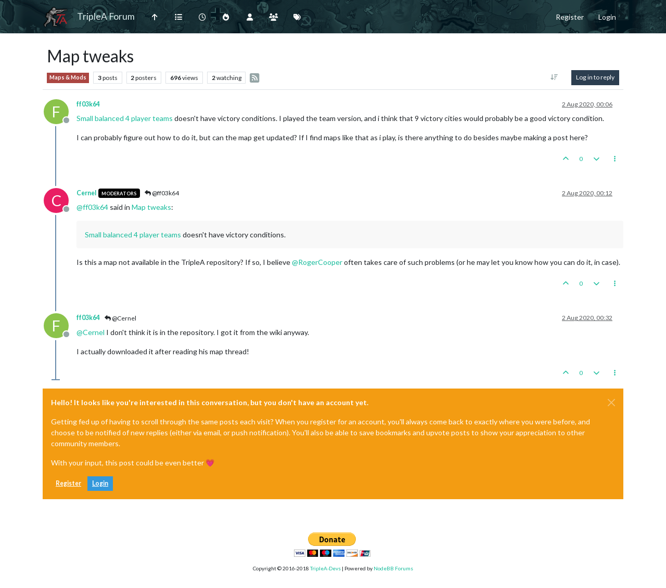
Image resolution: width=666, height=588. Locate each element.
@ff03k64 (162, 193)
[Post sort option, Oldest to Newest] (554, 77)
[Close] (611, 403)
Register (68, 483)
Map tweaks (151, 207)
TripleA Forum (106, 16)
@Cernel (120, 318)
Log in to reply (595, 77)
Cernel (86, 193)
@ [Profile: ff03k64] (92, 207)
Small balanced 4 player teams (124, 118)
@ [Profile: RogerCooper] (317, 262)
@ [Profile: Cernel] (90, 332)
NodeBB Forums (393, 568)
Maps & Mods (67, 77)
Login (100, 483)
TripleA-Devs (325, 568)
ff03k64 (88, 104)
